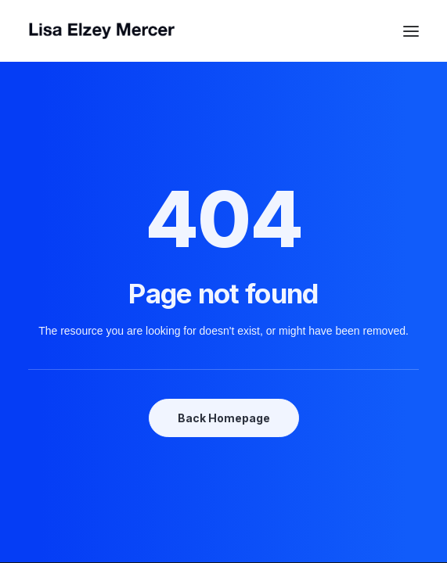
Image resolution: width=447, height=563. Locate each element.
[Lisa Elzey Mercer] (223, 31)
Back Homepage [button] (224, 418)
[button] (411, 31)
